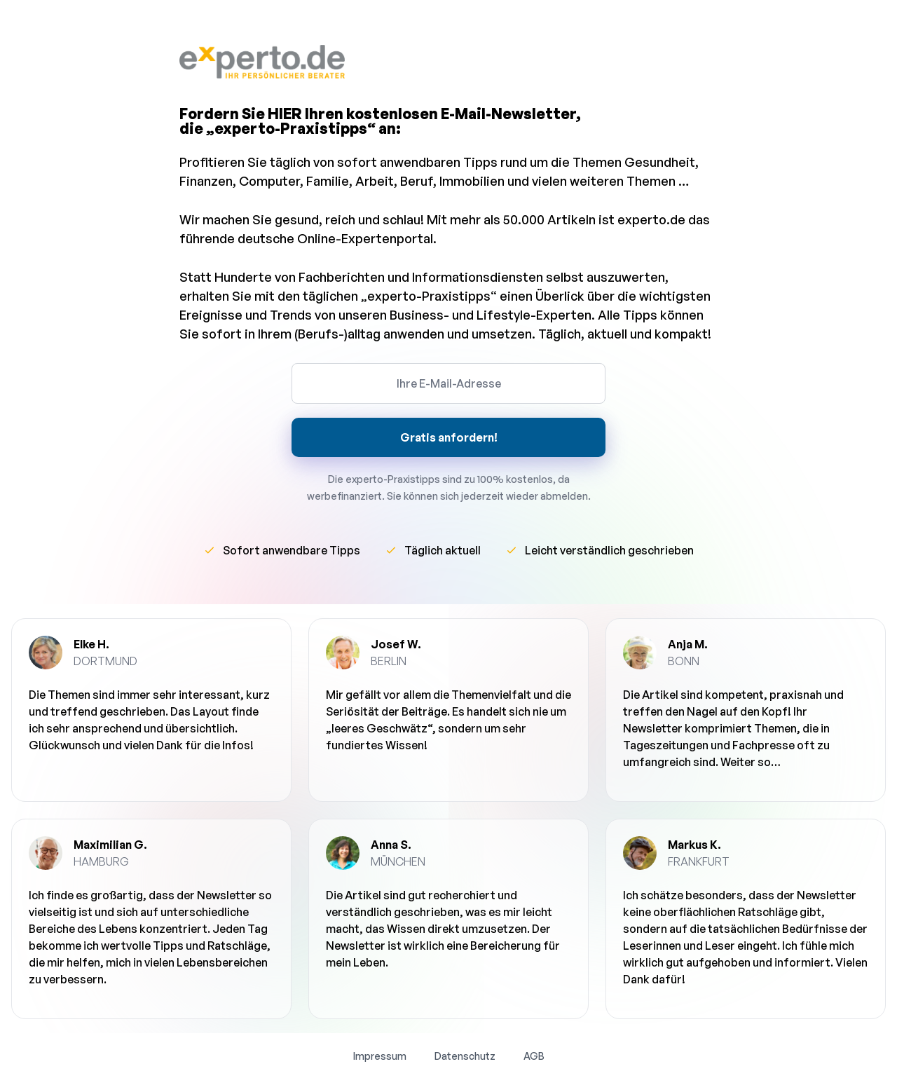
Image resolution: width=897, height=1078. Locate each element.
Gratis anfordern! (449, 437)
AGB (534, 1056)
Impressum (379, 1056)
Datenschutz (464, 1056)
